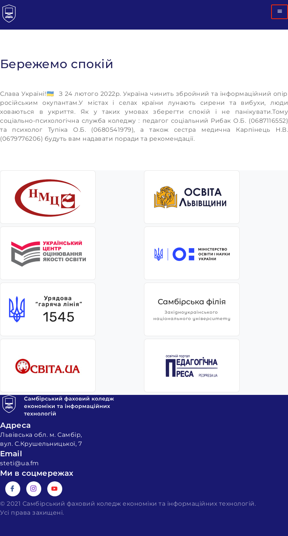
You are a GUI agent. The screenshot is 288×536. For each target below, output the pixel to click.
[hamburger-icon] (279, 11)
